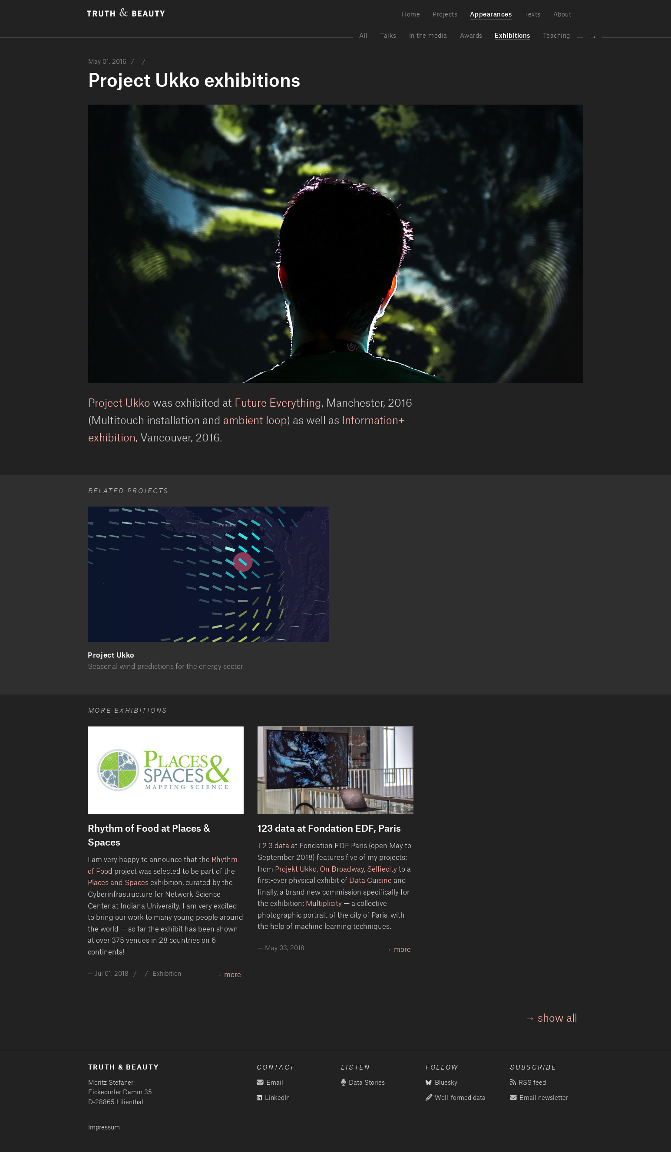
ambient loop (255, 419)
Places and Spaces (118, 882)
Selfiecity (382, 868)
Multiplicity (324, 903)
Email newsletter (539, 1097)
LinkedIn (273, 1097)
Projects (445, 14)
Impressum (104, 1127)
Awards (471, 35)
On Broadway (342, 868)
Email (270, 1082)
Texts (532, 14)
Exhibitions (512, 35)
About (562, 14)
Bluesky (441, 1082)
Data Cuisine (370, 880)
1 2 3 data (273, 845)
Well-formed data (456, 1097)
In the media (428, 35)
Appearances (491, 14)
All (363, 35)
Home (411, 14)
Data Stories (362, 1082)
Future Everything (278, 402)
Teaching (557, 35)
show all (557, 1017)
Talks (388, 35)
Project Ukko (119, 402)
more (232, 974)
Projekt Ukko (296, 868)
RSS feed (527, 1082)
